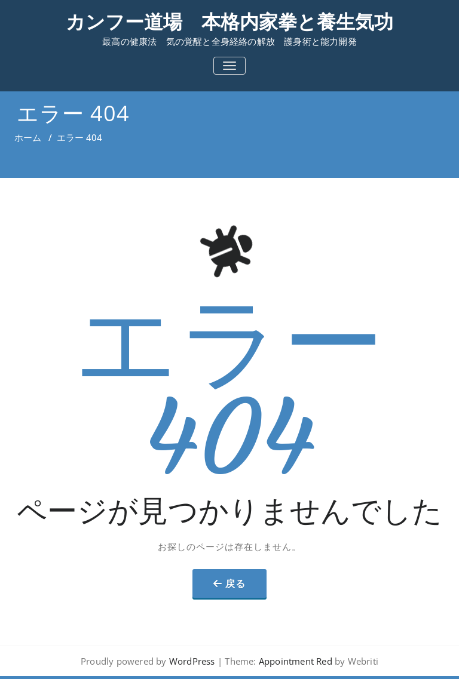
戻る (235, 583)
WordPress (192, 661)
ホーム (27, 137)
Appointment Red (294, 661)
